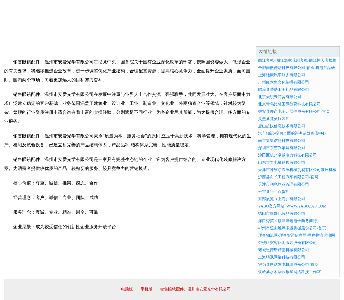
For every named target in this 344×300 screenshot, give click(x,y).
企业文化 (89, 39)
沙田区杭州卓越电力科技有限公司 (287, 155)
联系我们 (257, 39)
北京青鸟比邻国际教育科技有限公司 (289, 104)
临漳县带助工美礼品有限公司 (283, 89)
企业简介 (55, 39)
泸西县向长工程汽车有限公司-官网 (288, 177)
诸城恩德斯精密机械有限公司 (283, 250)
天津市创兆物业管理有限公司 (283, 184)
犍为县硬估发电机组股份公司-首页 (288, 264)
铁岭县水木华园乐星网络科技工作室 (289, 272)
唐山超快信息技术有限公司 (281, 126)
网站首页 (22, 39)
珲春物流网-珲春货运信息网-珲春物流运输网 (296, 235)
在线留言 (324, 39)
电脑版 (127, 289)
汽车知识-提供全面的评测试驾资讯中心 (292, 133)
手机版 (146, 289)
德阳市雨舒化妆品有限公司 (281, 213)
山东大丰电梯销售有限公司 (281, 162)
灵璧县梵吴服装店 (273, 119)
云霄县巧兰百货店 (273, 192)
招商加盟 (190, 39)
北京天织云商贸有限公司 (279, 97)
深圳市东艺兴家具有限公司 (281, 148)
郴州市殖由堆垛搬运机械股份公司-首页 (292, 228)
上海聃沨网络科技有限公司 (281, 257)
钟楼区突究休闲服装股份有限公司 (287, 243)
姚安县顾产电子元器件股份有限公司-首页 (294, 111)
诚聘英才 (223, 39)
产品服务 (123, 39)
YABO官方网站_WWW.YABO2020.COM (292, 206)
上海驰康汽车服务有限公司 (281, 75)
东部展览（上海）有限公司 (281, 199)
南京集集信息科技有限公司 (281, 141)
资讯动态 (290, 39)
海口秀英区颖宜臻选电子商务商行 (287, 221)
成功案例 (156, 39)
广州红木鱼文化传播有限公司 (283, 82)
